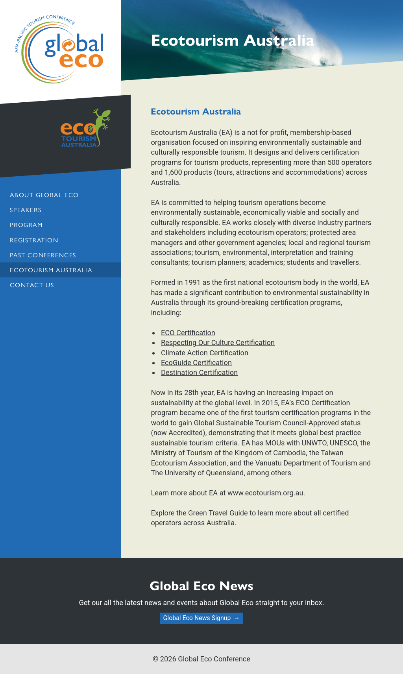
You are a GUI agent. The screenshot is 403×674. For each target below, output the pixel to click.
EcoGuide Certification (196, 362)
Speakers (25, 209)
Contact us (32, 284)
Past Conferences (43, 254)
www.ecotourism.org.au (265, 493)
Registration (34, 239)
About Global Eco (44, 194)
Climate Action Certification (204, 353)
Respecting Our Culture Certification (218, 342)
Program (26, 224)
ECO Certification (188, 333)
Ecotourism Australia (51, 269)
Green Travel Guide (218, 513)
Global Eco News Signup (197, 618)
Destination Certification (199, 372)
